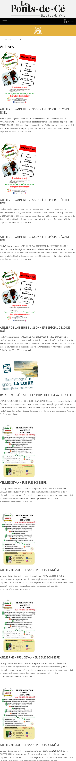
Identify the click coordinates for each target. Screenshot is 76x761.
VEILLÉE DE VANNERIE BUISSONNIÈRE (23, 482)
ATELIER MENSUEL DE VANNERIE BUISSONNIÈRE (30, 570)
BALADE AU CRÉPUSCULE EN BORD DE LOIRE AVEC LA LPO (36, 395)
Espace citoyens (38, 30)
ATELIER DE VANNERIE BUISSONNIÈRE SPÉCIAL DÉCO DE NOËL (35, 110)
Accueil (4, 40)
